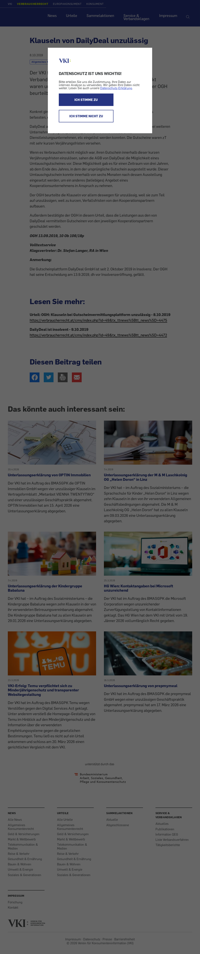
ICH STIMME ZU (86, 100)
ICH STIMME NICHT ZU (86, 116)
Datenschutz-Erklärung (116, 88)
